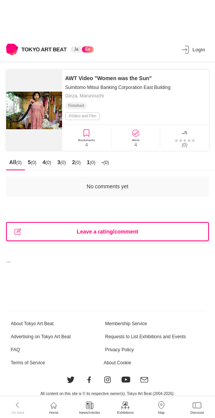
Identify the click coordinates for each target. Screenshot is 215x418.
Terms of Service (28, 362)
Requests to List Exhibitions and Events (145, 336)
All (15, 162)
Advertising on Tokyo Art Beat (41, 336)
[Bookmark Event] (86, 138)
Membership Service (126, 323)
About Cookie (117, 362)
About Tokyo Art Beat (32, 323)
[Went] (136, 138)
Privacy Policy (119, 349)
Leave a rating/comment (76, 232)
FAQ (15, 349)
